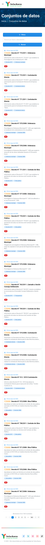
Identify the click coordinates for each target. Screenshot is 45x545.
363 (32, 517)
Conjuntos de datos (18, 21)
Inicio (3, 21)
